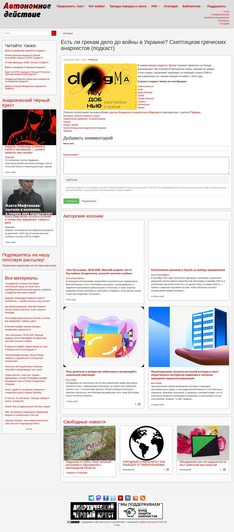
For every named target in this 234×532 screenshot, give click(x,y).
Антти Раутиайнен (75, 278)
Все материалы (21, 277)
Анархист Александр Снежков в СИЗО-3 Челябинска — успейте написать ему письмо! (25, 149)
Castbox (142, 101)
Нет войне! (97, 6)
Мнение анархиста (83, 116)
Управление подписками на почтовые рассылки (29, 265)
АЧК (155, 6)
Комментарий (71, 154)
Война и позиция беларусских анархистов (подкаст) (25, 87)
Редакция (93, 59)
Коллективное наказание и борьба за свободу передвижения (188, 270)
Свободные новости (84, 421)
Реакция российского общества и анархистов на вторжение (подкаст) (27, 80)
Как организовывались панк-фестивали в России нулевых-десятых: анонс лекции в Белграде (25, 309)
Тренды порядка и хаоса (128, 6)
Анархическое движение (75, 119)
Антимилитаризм (97, 119)
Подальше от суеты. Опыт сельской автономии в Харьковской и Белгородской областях (88, 464)
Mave (140, 89)
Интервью (68, 33)
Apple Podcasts (145, 92)
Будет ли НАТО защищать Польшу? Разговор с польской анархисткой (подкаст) (28, 73)
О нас (117, 525)
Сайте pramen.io (146, 86)
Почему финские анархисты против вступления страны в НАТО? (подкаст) (24, 56)
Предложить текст (70, 6)
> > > (29, 429)
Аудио (97, 116)
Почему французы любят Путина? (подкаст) (26, 62)
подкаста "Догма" (167, 65)
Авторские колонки (83, 215)
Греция (66, 122)
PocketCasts (144, 104)
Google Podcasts (146, 98)
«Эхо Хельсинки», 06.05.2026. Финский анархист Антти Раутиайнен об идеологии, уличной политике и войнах (26, 338)
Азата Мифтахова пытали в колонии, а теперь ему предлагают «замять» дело (28, 219)
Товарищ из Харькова (76, 472)
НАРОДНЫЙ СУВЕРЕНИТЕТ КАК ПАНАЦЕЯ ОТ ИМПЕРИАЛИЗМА (144, 463)
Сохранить (71, 201)
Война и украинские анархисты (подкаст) (25, 50)
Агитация (171, 6)
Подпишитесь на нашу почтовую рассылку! (26, 257)
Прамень (67, 131)
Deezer (141, 107)
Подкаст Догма (70, 125)
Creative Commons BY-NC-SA (152, 522)
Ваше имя (68, 143)
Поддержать (216, 6)
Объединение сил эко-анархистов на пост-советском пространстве (203, 463)
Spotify (141, 95)
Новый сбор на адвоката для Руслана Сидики (27, 406)
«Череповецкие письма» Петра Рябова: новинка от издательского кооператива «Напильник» (24, 358)
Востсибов (71, 380)
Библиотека (193, 6)
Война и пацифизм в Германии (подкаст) (25, 67)
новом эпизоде (148, 65)
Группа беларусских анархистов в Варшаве (84, 128)
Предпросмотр (89, 201)
